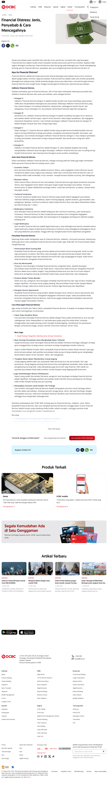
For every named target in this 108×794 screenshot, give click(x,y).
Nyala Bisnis (41, 681)
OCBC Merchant (42, 739)
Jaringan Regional (78, 704)
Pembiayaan (5, 719)
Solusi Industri (77, 701)
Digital (63, 7)
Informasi (76, 715)
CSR (74, 729)
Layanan (4, 722)
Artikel (70, 7)
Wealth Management (8, 701)
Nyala (3, 681)
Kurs (3, 761)
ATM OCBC (40, 719)
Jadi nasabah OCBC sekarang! (52, 444)
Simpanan (5, 691)
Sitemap (88, 778)
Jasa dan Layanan (7, 754)
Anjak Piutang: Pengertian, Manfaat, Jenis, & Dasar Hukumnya (39, 336)
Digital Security (23, 765)
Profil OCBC (76, 719)
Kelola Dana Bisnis (43, 687)
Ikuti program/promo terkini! (53, 438)
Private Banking (6, 687)
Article (21, 761)
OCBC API (40, 743)
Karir (20, 758)
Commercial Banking (79, 681)
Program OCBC (6, 708)
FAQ (20, 754)
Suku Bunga (5, 765)
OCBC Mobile (41, 715)
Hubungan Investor (78, 722)
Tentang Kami (79, 7)
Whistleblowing (78, 778)
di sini (28, 783)
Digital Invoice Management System (48, 722)
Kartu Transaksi (6, 694)
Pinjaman (4, 698)
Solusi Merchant (42, 736)
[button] (103, 758)
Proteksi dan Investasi (8, 726)
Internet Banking (42, 726)
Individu (33, 7)
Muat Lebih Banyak (54, 429)
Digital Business (42, 694)
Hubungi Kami (41, 759)
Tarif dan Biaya (6, 758)
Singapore (94, 7)
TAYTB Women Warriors (44, 684)
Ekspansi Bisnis (77, 687)
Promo (4, 704)
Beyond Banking (42, 698)
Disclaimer (54, 778)
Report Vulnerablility (100, 778)
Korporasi (47, 7)
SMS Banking (41, 732)
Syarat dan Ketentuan (26, 751)
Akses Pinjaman (42, 691)
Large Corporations (79, 684)
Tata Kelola (76, 726)
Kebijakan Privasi (66, 778)
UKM (40, 7)
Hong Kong (94, 17)
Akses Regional (41, 704)
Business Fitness (42, 701)
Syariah (55, 7)
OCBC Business (42, 729)
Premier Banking (7, 684)
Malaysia (93, 12)
